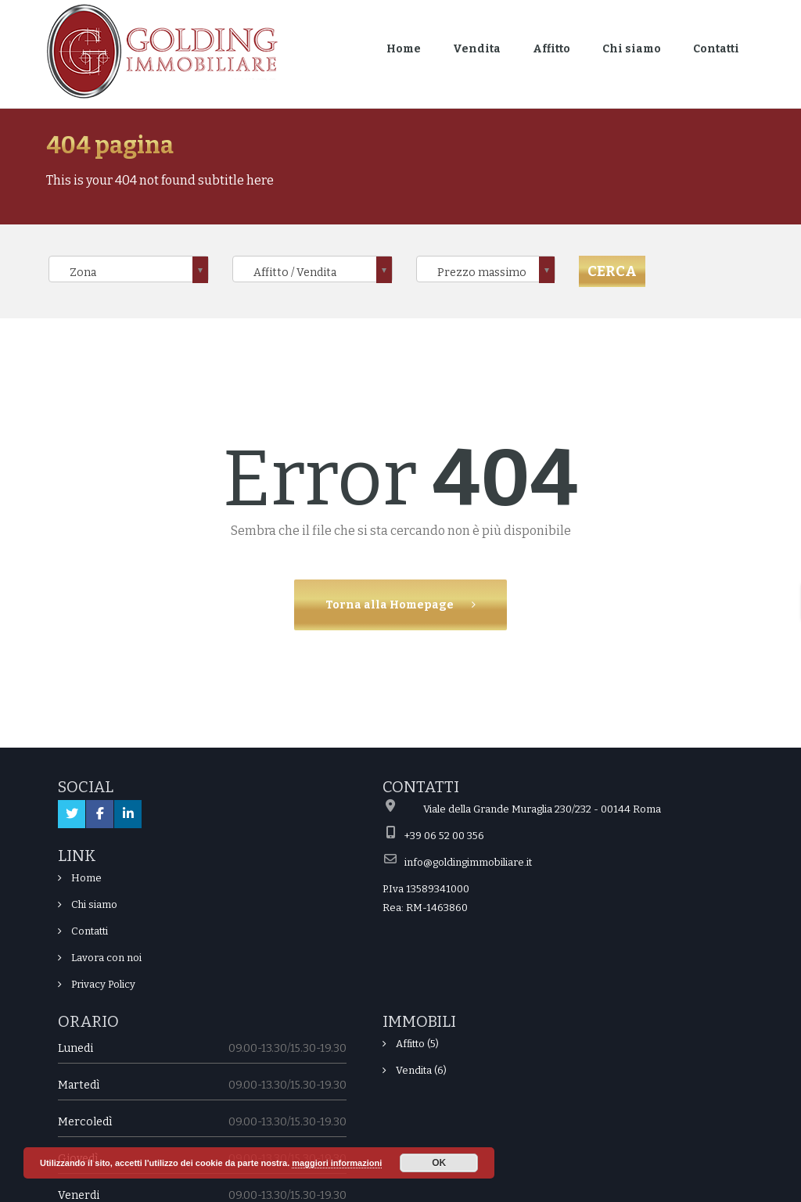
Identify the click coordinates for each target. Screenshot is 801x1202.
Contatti (716, 49)
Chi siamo (631, 49)
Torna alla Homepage (390, 605)
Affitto (551, 49)
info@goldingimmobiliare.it (468, 862)
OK (439, 1162)
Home (403, 49)
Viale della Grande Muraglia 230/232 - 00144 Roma (542, 809)
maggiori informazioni (337, 1163)
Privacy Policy (103, 984)
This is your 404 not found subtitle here (160, 180)
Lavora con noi (106, 957)
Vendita (477, 49)
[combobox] (128, 269)
